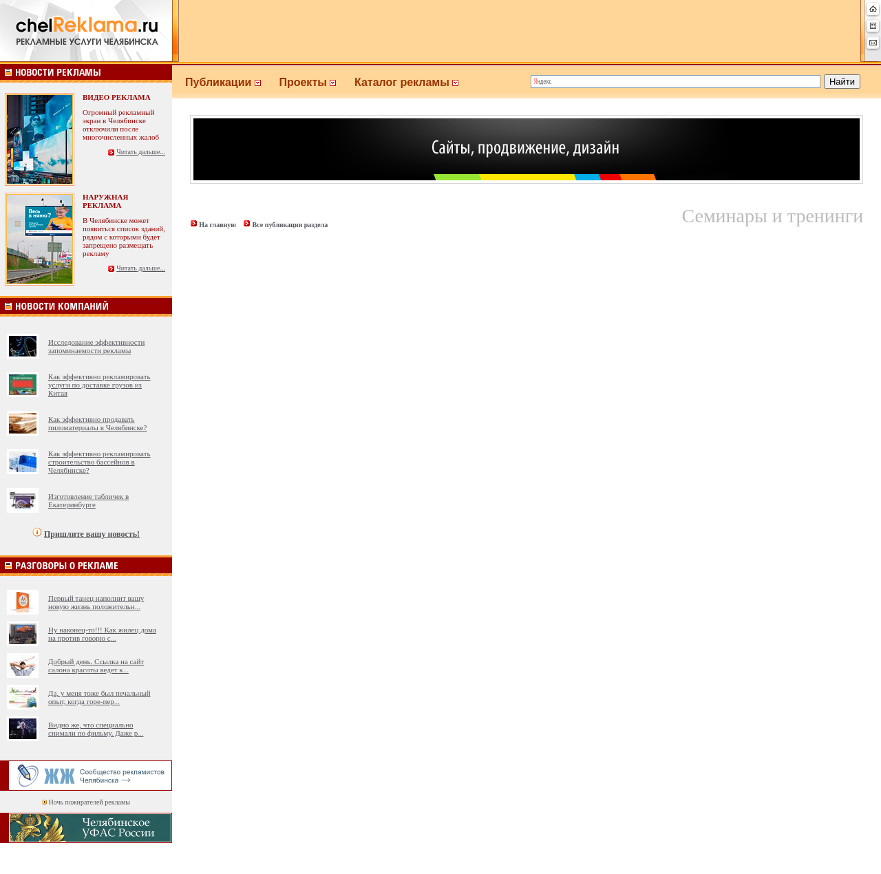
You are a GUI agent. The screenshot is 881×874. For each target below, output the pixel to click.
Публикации (232, 82)
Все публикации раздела (290, 224)
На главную (217, 224)
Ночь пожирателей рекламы (89, 802)
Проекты (316, 82)
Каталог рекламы (412, 82)
